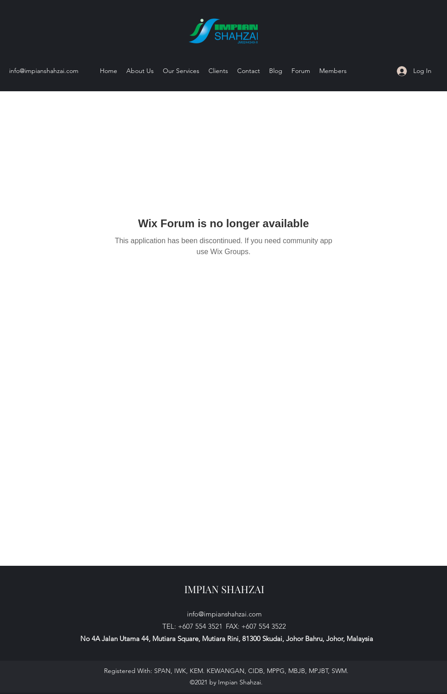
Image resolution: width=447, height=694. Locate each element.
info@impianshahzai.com (43, 71)
